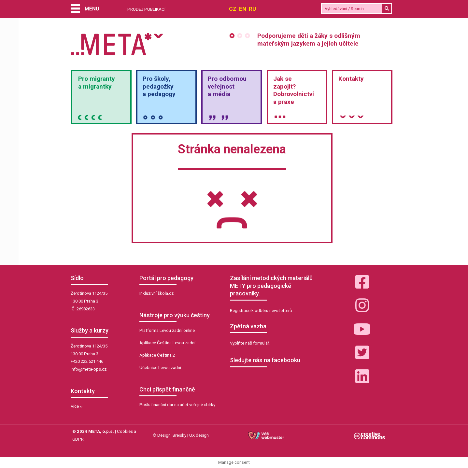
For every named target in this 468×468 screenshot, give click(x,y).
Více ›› (76, 406)
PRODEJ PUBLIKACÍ (146, 9)
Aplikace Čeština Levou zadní (167, 342)
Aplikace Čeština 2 (157, 355)
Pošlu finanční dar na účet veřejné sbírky (177, 404)
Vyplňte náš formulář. (250, 343)
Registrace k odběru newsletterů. (261, 310)
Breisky (179, 435)
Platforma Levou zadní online (167, 330)
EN (242, 9)
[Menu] (84, 9)
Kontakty (351, 78)
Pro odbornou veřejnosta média (227, 86)
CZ (232, 9)
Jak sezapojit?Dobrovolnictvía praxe (293, 90)
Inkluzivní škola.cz (156, 293)
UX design (199, 435)
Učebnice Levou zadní (160, 367)
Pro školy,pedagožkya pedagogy (159, 86)
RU (252, 9)
